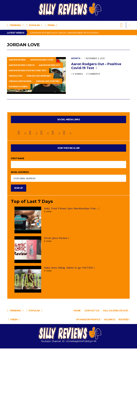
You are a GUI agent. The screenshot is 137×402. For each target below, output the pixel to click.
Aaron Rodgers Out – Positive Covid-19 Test (96, 66)
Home (77, 310)
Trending (15, 25)
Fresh (51, 25)
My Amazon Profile (88, 319)
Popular (34, 25)
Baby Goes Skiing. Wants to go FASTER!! (69, 267)
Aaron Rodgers (18, 60)
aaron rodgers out (50, 65)
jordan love (16, 76)
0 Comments (93, 74)
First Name (17, 158)
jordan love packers (20, 81)
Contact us (92, 310)
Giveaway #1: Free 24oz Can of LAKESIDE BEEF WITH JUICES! (65, 32)
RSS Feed (124, 319)
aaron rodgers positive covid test (28, 70)
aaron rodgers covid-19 (22, 65)
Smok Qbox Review (56, 238)
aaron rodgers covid (42, 60)
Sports (76, 58)
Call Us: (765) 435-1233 (116, 310)
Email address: (20, 172)
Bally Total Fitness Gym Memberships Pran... (72, 208)
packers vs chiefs (19, 86)
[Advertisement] (68, 375)
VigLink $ (110, 319)
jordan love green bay (39, 76)
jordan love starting (48, 81)
